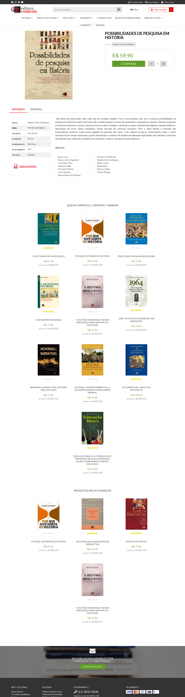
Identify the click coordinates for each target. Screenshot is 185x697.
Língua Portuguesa (48, 18)
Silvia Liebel (102, 166)
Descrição (18, 109)
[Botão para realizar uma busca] (119, 9)
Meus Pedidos (152, 2)
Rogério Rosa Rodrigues (108, 160)
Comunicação (104, 18)
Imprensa (36, 109)
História (27, 18)
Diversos (86, 25)
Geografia (86, 18)
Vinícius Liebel (103, 169)
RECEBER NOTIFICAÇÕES (92, 667)
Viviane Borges (104, 172)
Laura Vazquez (64, 172)
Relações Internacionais (128, 18)
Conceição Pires (65, 163)
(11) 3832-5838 (135, 2)
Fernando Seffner (66, 169)
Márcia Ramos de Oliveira (69, 175)
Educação (69, 18)
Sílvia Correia (103, 163)
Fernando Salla (64, 166)
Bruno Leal (62, 157)
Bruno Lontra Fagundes (68, 160)
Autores (100, 25)
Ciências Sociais (153, 18)
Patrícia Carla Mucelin (106, 157)
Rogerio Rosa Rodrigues (124, 44)
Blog (134, 9)
